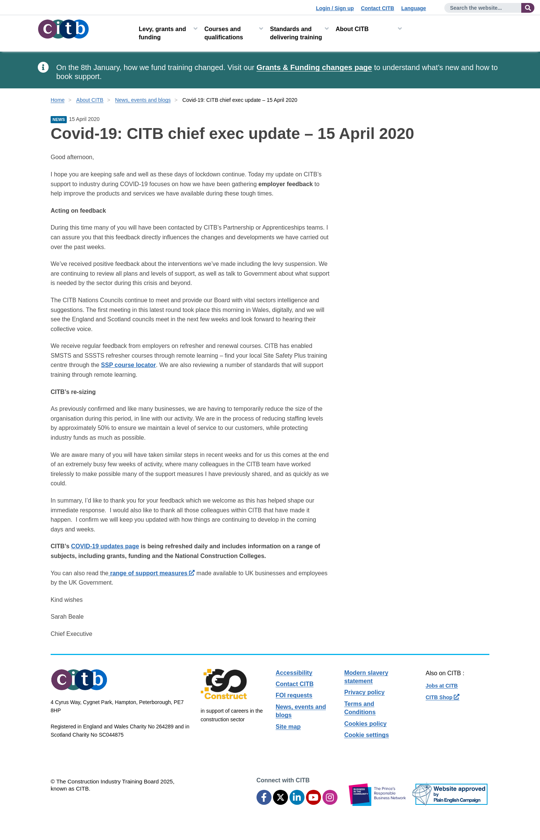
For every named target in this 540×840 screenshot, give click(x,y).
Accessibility (294, 673)
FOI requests (294, 695)
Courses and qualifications (223, 33)
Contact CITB (377, 8)
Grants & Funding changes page (314, 67)
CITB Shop (442, 697)
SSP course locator (128, 365)
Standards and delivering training (296, 33)
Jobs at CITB (442, 686)
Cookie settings (366, 735)
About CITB (352, 29)
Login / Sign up (335, 8)
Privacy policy (364, 692)
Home (57, 100)
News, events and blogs (143, 100)
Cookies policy (365, 724)
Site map (288, 727)
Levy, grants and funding (162, 33)
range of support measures (151, 573)
